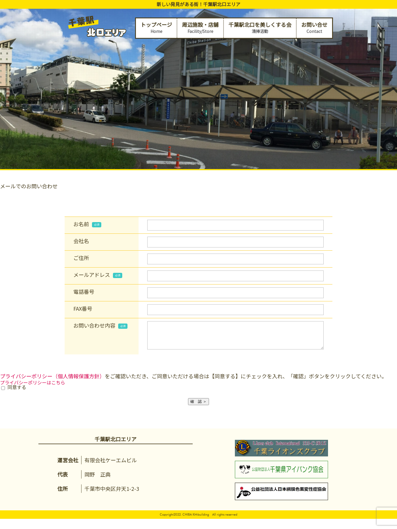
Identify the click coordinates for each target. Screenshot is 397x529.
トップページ (156, 28)
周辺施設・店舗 (200, 28)
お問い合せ (314, 28)
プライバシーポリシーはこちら (32, 386)
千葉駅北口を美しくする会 (259, 28)
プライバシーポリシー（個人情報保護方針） (52, 380)
